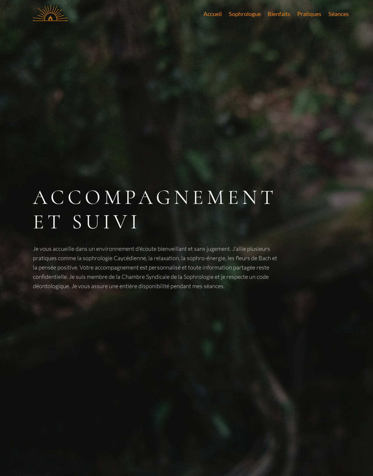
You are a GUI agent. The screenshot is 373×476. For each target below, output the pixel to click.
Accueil (212, 13)
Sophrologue (245, 13)
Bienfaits (279, 13)
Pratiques (309, 13)
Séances (338, 13)
